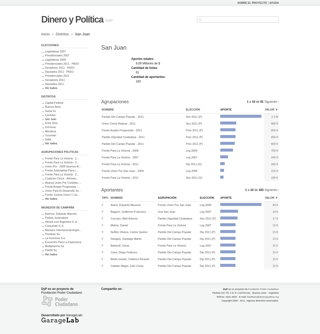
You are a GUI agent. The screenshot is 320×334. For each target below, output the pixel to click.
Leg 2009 (191, 150)
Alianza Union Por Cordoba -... (63, 182)
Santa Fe (50, 111)
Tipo (105, 197)
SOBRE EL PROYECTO (252, 2)
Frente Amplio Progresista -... (62, 186)
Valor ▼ (271, 109)
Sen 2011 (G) (194, 177)
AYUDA (274, 2)
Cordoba (50, 115)
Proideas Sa (52, 234)
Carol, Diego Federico (123, 252)
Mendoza (50, 131)
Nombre (108, 109)
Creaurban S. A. (54, 225)
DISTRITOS (48, 96)
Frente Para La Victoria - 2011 (120, 164)
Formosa (50, 127)
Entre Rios (51, 123)
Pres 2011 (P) (194, 130)
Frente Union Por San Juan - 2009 (123, 170)
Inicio (45, 34)
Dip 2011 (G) (194, 164)
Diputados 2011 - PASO (59, 71)
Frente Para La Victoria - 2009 (120, 150)
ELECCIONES (50, 45)
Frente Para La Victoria (172, 225)
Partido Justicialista (56, 217)
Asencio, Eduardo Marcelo (61, 213)
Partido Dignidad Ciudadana (175, 218)
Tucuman (50, 135)
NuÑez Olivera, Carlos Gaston (129, 232)
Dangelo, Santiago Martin (126, 238)
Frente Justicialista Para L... (61, 170)
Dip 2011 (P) (207, 232)
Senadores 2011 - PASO (59, 67)
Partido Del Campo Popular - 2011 (123, 116)
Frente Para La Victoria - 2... (62, 158)
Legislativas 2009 (55, 59)
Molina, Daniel (119, 225)
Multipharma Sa (54, 246)
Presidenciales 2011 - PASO (62, 63)
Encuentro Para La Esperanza (63, 242)
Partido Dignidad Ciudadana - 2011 (123, 137)
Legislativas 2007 (55, 51)
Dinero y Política (72, 19)
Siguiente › (271, 101)
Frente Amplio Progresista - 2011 (122, 130)
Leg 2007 (191, 157)
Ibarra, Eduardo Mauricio (125, 204)
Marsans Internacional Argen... (63, 230)
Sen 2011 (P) (194, 116)
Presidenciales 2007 (57, 55)
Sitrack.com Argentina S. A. (61, 221)
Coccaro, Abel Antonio (124, 218)
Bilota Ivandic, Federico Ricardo (129, 259)
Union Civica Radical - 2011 (119, 123)
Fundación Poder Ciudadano (61, 292)
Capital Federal (54, 102)
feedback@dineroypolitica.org (263, 296)
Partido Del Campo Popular (174, 232)
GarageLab (74, 315)
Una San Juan (166, 211)
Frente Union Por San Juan (174, 204)
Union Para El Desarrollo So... (63, 190)
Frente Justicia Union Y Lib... (62, 194)
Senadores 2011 (55, 79)
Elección (193, 109)
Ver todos (51, 87)
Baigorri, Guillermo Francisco (128, 211)
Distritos (62, 34)
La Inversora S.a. (55, 238)
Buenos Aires (53, 106)
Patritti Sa (51, 250)
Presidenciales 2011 (57, 75)
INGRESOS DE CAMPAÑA (57, 207)
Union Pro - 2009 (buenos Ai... (63, 166)
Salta (48, 139)
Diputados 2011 (54, 83)
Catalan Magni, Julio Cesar (127, 265)
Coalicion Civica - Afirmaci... (61, 178)
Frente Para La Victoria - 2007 (120, 157)
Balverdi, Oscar (119, 245)
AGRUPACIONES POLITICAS (59, 151)
